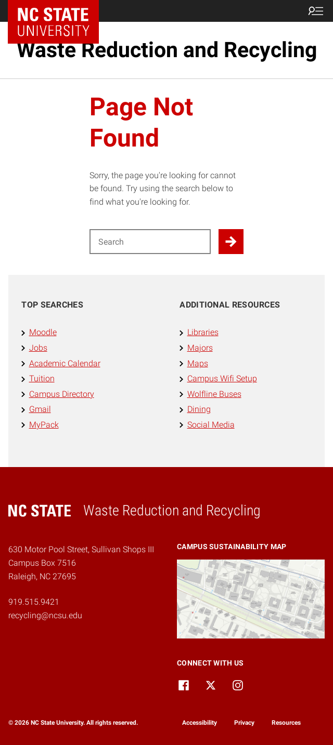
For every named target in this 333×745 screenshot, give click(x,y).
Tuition (42, 378)
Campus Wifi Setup (222, 378)
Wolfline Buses (214, 394)
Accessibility (199, 722)
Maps (197, 363)
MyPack (44, 425)
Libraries (203, 332)
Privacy (244, 722)
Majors (200, 348)
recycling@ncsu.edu (45, 615)
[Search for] (150, 241)
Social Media (211, 425)
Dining (199, 409)
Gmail (40, 409)
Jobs (38, 348)
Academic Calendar (64, 363)
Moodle (43, 332)
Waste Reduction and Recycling (167, 49)
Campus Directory (61, 394)
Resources (286, 722)
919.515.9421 (33, 602)
